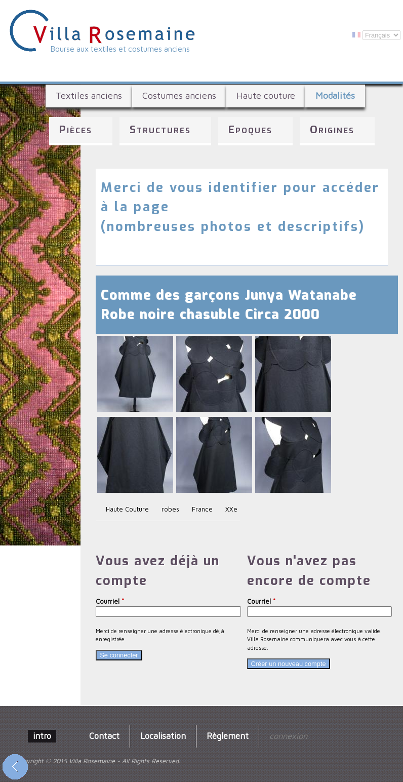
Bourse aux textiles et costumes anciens (120, 48)
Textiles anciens (89, 95)
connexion (288, 735)
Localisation (163, 735)
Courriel (110, 601)
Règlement (228, 735)
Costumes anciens (179, 95)
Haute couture (265, 95)
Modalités (335, 95)
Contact (104, 735)
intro (42, 735)
